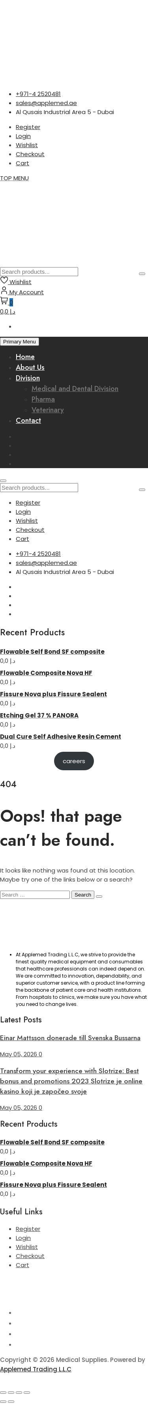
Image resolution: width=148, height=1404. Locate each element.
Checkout (30, 154)
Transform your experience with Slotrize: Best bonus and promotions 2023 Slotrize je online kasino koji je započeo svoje (71, 1081)
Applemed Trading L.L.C (35, 1369)
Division (28, 378)
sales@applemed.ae (46, 103)
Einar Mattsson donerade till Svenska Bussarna (70, 1038)
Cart (22, 163)
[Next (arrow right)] (11, 1401)
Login (23, 136)
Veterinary (48, 410)
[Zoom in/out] (3, 1392)
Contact (28, 420)
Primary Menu (19, 342)
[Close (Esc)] (27, 1392)
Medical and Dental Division (75, 389)
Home (25, 357)
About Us (30, 367)
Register (28, 127)
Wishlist (27, 145)
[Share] (19, 1392)
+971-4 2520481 (38, 94)
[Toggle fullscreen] (11, 1392)
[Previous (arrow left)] (3, 1401)
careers (74, 761)
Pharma (43, 399)
